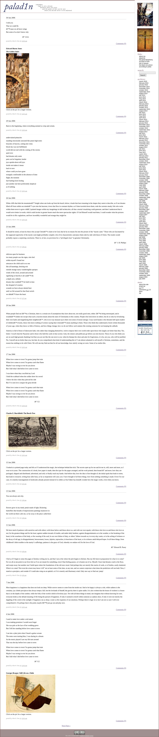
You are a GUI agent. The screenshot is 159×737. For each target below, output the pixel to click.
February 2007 (143, 225)
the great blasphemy (146, 60)
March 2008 (143, 204)
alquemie (142, 58)
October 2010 (143, 161)
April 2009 (142, 187)
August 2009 (143, 183)
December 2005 (144, 249)
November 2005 (144, 251)
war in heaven (144, 63)
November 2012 (144, 126)
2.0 (141, 288)
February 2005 (143, 267)
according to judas (145, 67)
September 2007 (144, 213)
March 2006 (143, 244)
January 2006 (143, 247)
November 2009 (144, 178)
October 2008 (143, 195)
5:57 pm (24, 298)
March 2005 (143, 265)
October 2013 (143, 107)
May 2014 (142, 99)
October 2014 (143, 90)
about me (142, 56)
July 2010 (142, 166)
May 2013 (142, 116)
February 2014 (143, 104)
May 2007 (142, 220)
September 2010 (144, 163)
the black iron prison (146, 65)
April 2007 (142, 222)
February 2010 (143, 173)
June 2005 (142, 260)
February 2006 (143, 246)
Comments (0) (121, 44)
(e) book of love (144, 61)
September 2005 (144, 254)
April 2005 (142, 263)
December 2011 (144, 142)
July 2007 (142, 216)
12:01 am (24, 114)
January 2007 (143, 227)
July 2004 (142, 279)
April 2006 (142, 242)
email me (142, 286)
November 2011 (144, 144)
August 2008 (143, 199)
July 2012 (142, 133)
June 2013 (142, 114)
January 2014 (143, 105)
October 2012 (143, 128)
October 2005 (143, 253)
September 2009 (144, 182)
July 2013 (142, 112)
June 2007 (142, 218)
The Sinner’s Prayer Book (145, 321)
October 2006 (143, 232)
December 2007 (144, 209)
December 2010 (144, 159)
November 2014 (144, 88)
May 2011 (142, 152)
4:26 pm (24, 575)
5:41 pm (24, 484)
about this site (143, 284)
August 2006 (143, 235)
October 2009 (143, 180)
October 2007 (143, 211)
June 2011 (142, 150)
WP (140, 293)
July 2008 (142, 201)
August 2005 (143, 256)
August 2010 (143, 164)
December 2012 (144, 125)
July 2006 (142, 237)
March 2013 (143, 119)
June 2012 (142, 135)
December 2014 (144, 87)
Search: (141, 70)
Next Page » (66, 726)
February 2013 (143, 121)
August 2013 (143, 111)
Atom (140, 291)
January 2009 (143, 192)
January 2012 (143, 140)
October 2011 (143, 145)
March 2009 (143, 189)
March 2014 (143, 102)
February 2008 (143, 206)
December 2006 (144, 228)
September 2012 (144, 130)
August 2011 (143, 147)
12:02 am (24, 41)
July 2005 (142, 258)
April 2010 (142, 170)
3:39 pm (24, 500)
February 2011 (143, 156)
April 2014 (142, 100)
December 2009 (144, 177)
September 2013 (144, 109)
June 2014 (142, 97)
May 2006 (142, 240)
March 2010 (143, 171)
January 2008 (143, 208)
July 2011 (142, 149)
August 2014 (143, 93)
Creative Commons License (86, 735)
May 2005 (142, 261)
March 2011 (143, 154)
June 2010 (142, 168)
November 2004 (144, 272)
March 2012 (143, 137)
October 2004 (143, 273)
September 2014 (144, 92)
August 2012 (143, 132)
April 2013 (142, 118)
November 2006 (144, 230)
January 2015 (143, 85)
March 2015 (143, 81)
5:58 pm (24, 247)
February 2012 (143, 138)
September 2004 (144, 275)
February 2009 (143, 190)
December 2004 (144, 270)
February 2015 (143, 83)
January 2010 (143, 175)
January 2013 (143, 123)
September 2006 (144, 234)
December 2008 (144, 194)
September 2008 (144, 197)
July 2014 (142, 95)
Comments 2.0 (145, 290)
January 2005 (143, 268)
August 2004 (143, 277)
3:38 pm (24, 518)
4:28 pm (24, 551)
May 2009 (142, 185)
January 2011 (143, 157)
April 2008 (142, 202)
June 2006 (142, 239)
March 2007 (143, 223)
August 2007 (143, 215)
